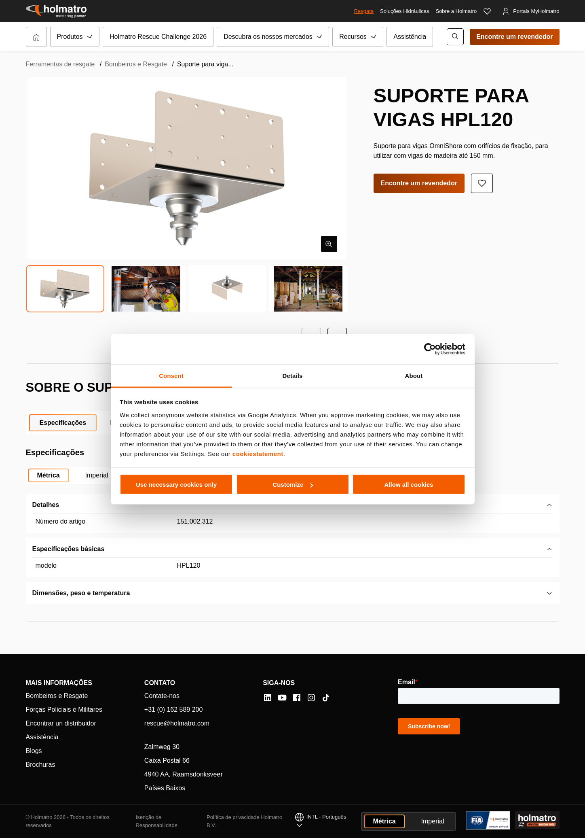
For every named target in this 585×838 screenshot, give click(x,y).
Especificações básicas (68, 548)
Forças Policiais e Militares (64, 709)
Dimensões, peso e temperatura (81, 593)
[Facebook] (297, 697)
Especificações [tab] (63, 422)
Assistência (409, 36)
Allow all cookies (408, 484)
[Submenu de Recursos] (374, 37)
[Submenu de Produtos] (90, 37)
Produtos (70, 36)
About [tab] (414, 375)
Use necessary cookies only (176, 484)
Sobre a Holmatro (456, 11)
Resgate (364, 11)
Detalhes (45, 504)
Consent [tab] (171, 375)
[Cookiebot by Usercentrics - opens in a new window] (430, 349)
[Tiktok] (326, 697)
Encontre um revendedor (514, 36)
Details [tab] (293, 375)
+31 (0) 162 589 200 (173, 709)
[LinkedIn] (267, 697)
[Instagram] (311, 697)
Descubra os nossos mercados (268, 36)
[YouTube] (282, 697)
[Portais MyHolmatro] (530, 11)
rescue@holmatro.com (176, 723)
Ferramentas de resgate (60, 64)
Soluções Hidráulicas (404, 11)
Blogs (34, 750)
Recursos (353, 36)
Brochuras (40, 764)
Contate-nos (162, 695)
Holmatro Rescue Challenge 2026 (158, 36)
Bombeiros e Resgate (136, 64)
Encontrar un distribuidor (61, 723)
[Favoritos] (487, 11)
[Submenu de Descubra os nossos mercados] (320, 37)
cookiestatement (257, 453)
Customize (292, 484)
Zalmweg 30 (162, 746)
